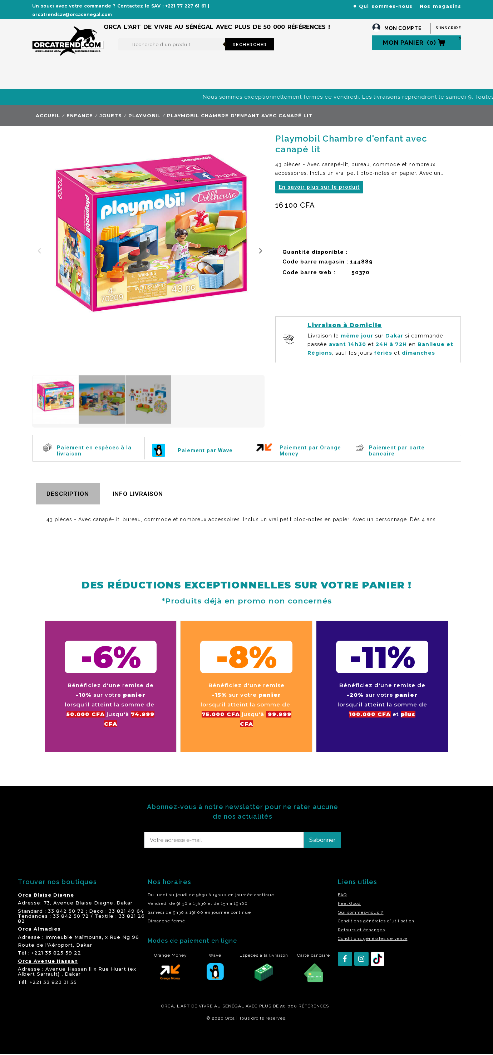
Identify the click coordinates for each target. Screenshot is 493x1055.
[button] (39, 250)
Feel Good (349, 903)
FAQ (342, 894)
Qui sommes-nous (386, 6)
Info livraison (138, 493)
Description (67, 493)
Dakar (125, 903)
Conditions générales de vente (372, 938)
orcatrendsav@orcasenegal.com (72, 14)
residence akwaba (67, 1037)
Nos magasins (440, 6)
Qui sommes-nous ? (360, 912)
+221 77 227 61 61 (185, 6)
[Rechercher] (171, 44)
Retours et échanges (361, 929)
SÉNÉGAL (233, 1006)
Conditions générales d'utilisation (376, 920)
